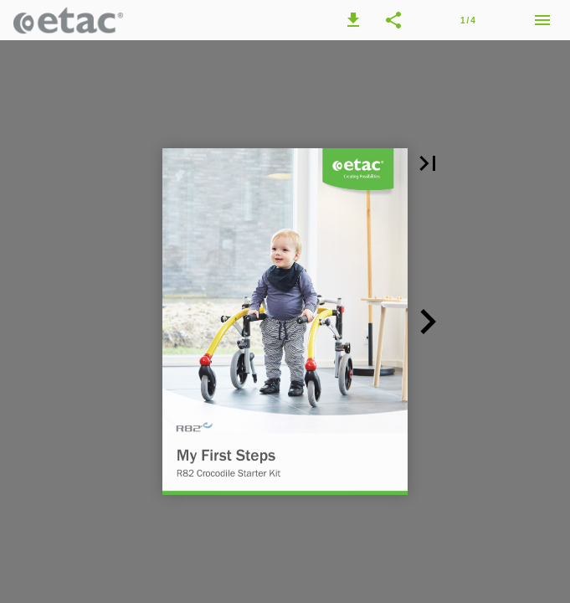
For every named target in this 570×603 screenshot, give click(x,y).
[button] (353, 20)
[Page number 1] (467, 20)
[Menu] (542, 20)
